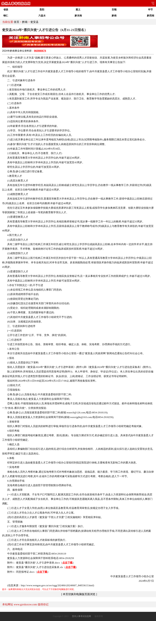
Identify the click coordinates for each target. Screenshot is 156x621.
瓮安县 (34, 21)
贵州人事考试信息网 (81, 616)
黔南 (25, 21)
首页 (16, 21)
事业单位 (19, 51)
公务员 (11, 171)
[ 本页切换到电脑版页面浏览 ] (79, 594)
